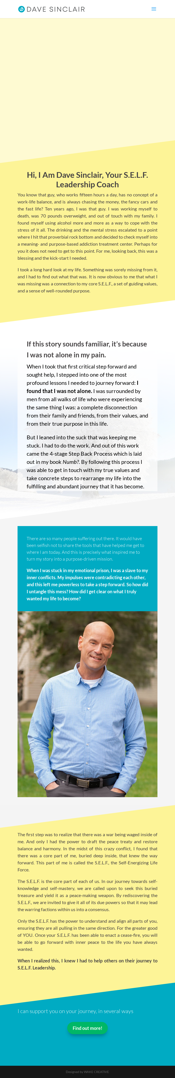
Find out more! (87, 1028)
